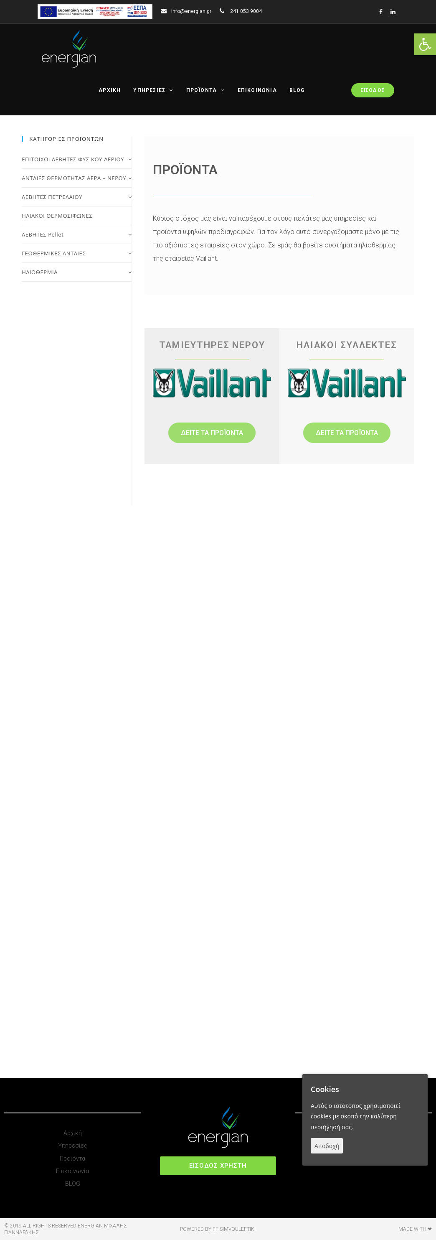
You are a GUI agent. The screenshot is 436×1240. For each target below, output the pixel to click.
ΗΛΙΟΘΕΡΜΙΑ (77, 272)
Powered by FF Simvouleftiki (218, 1229)
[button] (212, 433)
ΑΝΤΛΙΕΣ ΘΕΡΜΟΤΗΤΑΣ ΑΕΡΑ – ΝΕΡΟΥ (77, 178)
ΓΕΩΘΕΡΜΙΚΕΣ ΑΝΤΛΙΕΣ (77, 253)
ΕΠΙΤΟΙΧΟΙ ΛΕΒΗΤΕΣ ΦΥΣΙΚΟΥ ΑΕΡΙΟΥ (77, 159)
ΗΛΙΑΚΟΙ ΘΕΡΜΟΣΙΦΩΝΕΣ (57, 215)
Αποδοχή (326, 1146)
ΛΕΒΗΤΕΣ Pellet (77, 234)
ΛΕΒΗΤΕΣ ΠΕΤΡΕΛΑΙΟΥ (77, 197)
